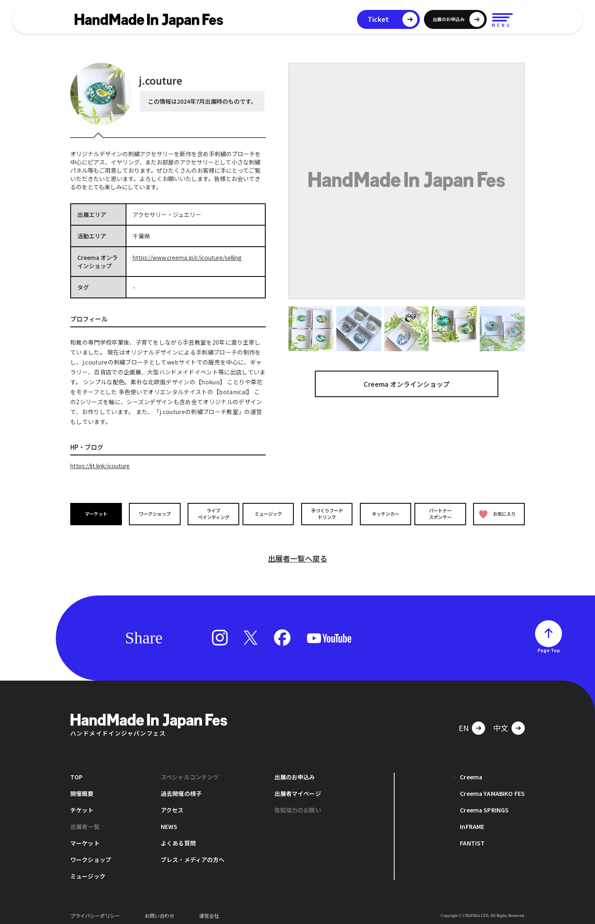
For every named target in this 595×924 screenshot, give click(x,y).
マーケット (96, 513)
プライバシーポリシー (95, 911)
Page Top (549, 646)
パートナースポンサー (440, 514)
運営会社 (209, 911)
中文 (500, 723)
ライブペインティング (211, 514)
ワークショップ (154, 513)
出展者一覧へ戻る (297, 554)
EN (464, 723)
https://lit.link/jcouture (101, 466)
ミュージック (269, 513)
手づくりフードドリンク (326, 514)
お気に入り (497, 514)
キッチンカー (383, 513)
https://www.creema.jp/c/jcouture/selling (189, 257)
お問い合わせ (159, 911)
